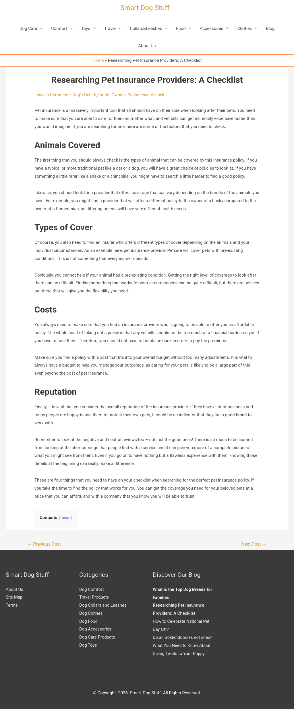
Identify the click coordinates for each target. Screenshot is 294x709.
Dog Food (88, 621)
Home (98, 60)
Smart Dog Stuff (145, 8)
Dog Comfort (91, 589)
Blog (270, 28)
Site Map (14, 597)
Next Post (254, 544)
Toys (85, 28)
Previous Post (44, 544)
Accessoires (211, 28)
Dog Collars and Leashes (103, 605)
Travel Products (94, 597)
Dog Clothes (90, 613)
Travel (110, 28)
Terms (12, 605)
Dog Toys (88, 645)
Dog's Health (85, 94)
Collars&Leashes (146, 28)
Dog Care (28, 28)
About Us (147, 45)
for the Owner (112, 94)
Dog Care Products (97, 637)
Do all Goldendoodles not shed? (183, 637)
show (65, 518)
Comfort (59, 28)
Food (181, 28)
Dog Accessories (95, 629)
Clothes (244, 28)
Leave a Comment (51, 94)
